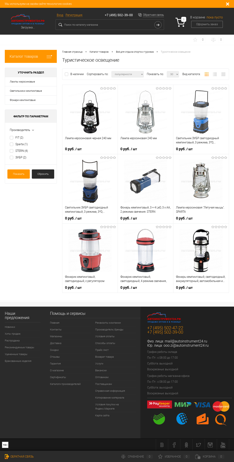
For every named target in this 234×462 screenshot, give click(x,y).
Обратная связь (153, 14)
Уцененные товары (16, 354)
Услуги (99, 363)
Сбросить (43, 173)
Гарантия (55, 363)
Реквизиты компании (108, 322)
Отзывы (55, 356)
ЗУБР (20, 157)
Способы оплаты (105, 343)
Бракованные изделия (18, 360)
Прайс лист (102, 349)
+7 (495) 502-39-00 (119, 15)
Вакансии (101, 370)
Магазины (56, 336)
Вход (60, 15)
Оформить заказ (207, 24)
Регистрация (74, 15)
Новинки (10, 326)
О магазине (57, 370)
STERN (21, 150)
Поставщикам (103, 384)
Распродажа (12, 340)
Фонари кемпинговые (23, 100)
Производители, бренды (109, 329)
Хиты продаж (13, 333)
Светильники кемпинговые (26, 90)
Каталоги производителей (65, 384)
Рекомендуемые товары (19, 347)
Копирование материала (109, 397)
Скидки (54, 349)
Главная (54, 322)
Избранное (174, 456)
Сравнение (137, 456)
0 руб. (73, 149)
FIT (19, 137)
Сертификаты (58, 377)
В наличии (77, 74)
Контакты (56, 329)
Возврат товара (104, 356)
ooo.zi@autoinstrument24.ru (186, 345)
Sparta (21, 144)
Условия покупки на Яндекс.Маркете (107, 406)
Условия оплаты (105, 336)
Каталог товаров (31, 56)
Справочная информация (110, 390)
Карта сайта (102, 415)
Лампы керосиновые (22, 81)
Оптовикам (102, 377)
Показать (18, 173)
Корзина (209, 456)
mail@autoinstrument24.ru (186, 341)
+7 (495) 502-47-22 (165, 327)
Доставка (55, 343)
